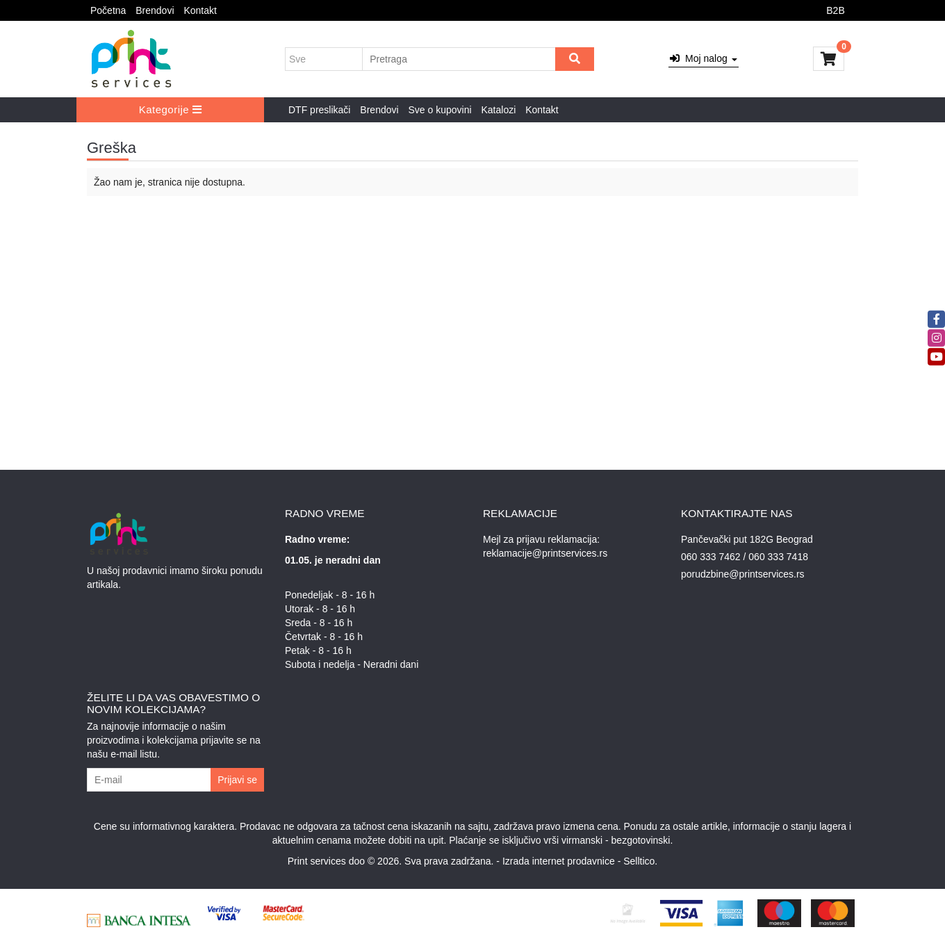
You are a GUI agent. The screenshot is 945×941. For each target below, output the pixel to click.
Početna (108, 10)
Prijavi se (237, 779)
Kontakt (199, 10)
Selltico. (640, 861)
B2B (835, 10)
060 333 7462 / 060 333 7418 (744, 556)
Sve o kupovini (440, 109)
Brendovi (154, 10)
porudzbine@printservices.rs (743, 574)
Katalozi (498, 109)
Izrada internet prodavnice (558, 861)
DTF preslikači (319, 109)
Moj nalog (703, 58)
